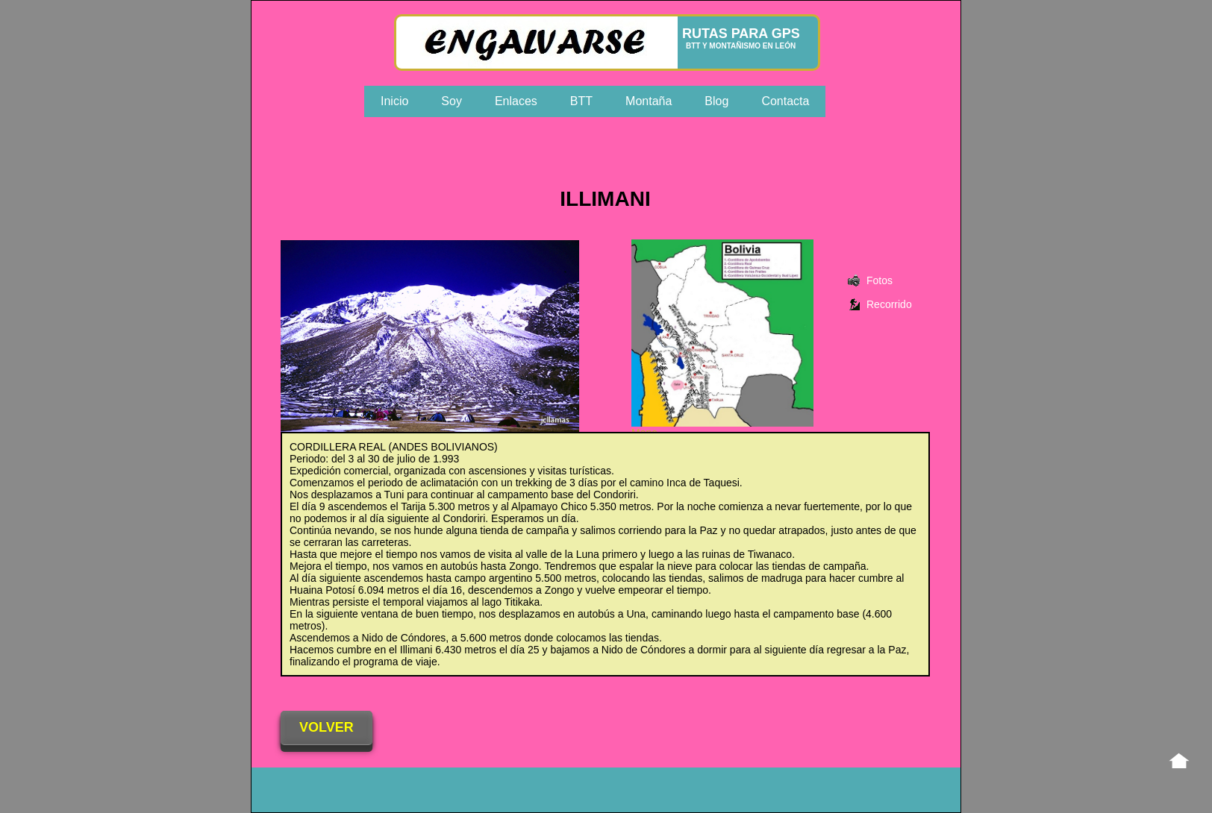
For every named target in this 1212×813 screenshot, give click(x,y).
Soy (451, 101)
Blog (716, 101)
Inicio (394, 101)
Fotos (879, 280)
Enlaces (516, 101)
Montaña (648, 101)
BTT (581, 101)
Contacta (785, 101)
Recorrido (889, 304)
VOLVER (326, 727)
